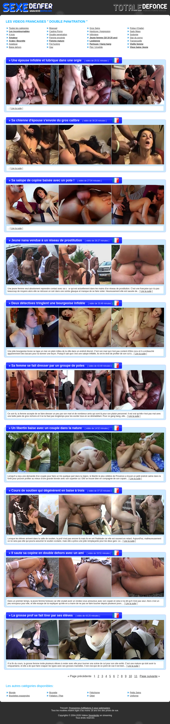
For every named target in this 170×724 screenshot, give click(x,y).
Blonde (12, 692)
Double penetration (58, 34)
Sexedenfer (94, 715)
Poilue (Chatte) (137, 28)
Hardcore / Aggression (100, 31)
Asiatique (13, 44)
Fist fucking (54, 44)
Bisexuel (53, 28)
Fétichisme (95, 692)
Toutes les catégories (19, 28)
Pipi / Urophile (96, 47)
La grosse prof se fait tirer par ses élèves (42, 615)
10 (130, 676)
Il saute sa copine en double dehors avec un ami (47, 553)
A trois (12, 34)
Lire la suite (16, 108)
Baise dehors (15, 47)
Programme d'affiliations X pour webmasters (89, 708)
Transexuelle (136, 41)
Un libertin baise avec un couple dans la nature (46, 428)
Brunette (53, 692)
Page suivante (148, 676)
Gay (51, 47)
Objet (92, 696)
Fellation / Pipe (56, 696)
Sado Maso (135, 31)
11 (135, 676)
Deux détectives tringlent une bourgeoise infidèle (48, 303)
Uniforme (134, 696)
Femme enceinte (57, 37)
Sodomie (134, 34)
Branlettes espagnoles (19, 696)
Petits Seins (135, 692)
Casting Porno (56, 31)
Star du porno (136, 37)
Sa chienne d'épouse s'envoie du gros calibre (45, 120)
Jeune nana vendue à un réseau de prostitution (46, 240)
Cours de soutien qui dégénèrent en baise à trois (47, 490)
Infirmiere (94, 34)
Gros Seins (95, 28)
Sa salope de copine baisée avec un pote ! (42, 180)
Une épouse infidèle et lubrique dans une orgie (46, 60)
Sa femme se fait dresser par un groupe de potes (47, 365)
